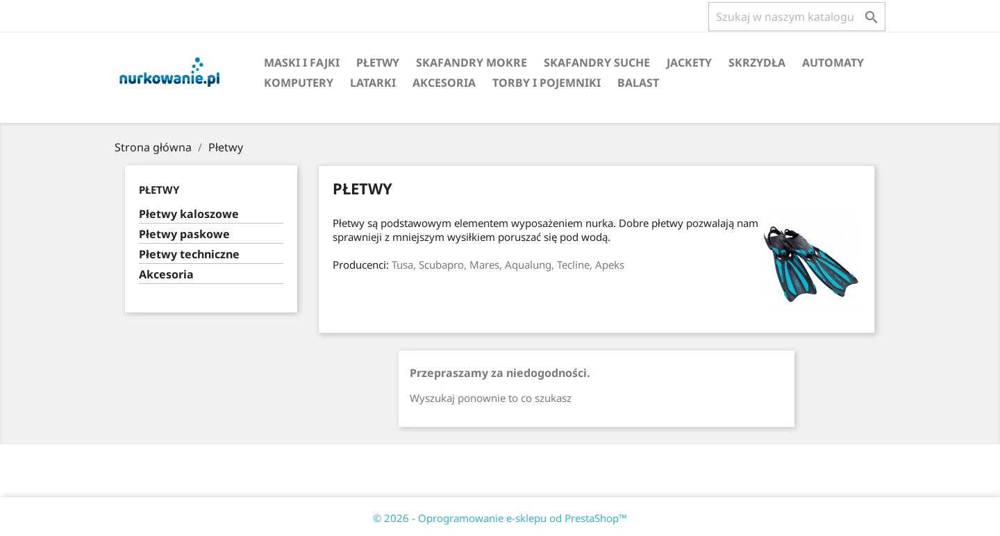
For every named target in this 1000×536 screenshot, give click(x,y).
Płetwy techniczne (189, 254)
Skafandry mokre (471, 62)
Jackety (689, 62)
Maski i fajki (302, 62)
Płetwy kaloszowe (189, 214)
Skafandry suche (597, 62)
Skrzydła (756, 62)
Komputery (298, 82)
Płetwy (377, 62)
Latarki (373, 82)
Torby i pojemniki (546, 82)
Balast (638, 82)
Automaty (833, 62)
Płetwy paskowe (184, 234)
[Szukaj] (796, 16)
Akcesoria (444, 82)
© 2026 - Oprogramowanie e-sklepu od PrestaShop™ (500, 518)
